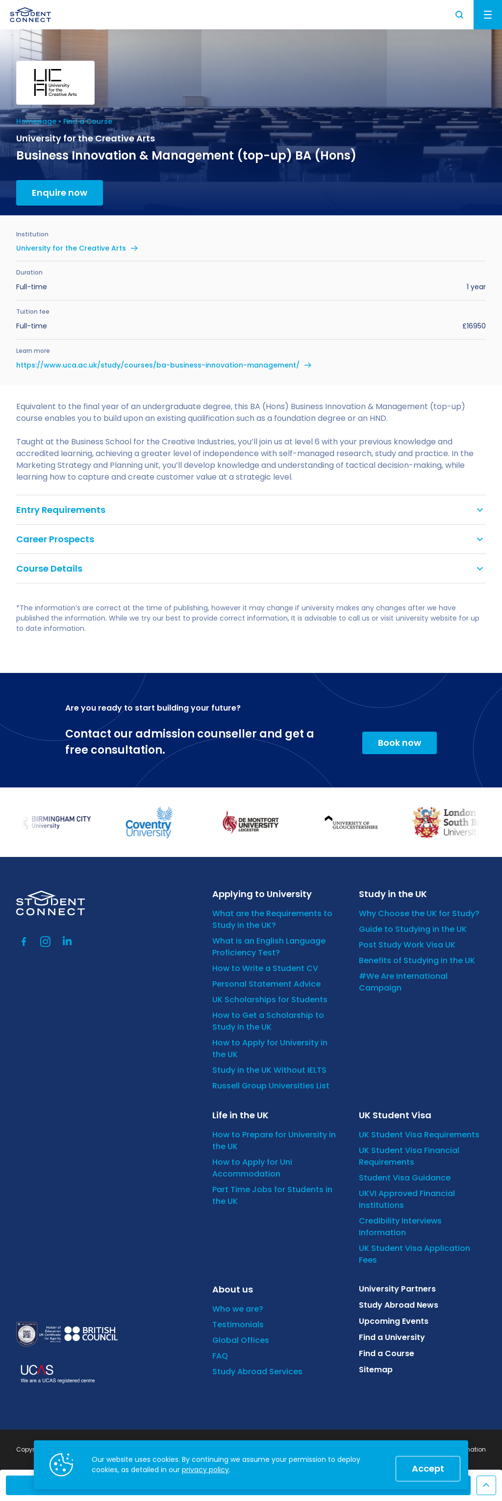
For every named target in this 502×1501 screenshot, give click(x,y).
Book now (399, 743)
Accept (428, 1468)
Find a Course (87, 121)
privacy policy (205, 1470)
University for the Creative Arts (71, 248)
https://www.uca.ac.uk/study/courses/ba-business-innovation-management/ (158, 365)
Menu (488, 15)
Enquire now (59, 192)
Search (460, 14)
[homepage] (30, 14)
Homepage (36, 121)
